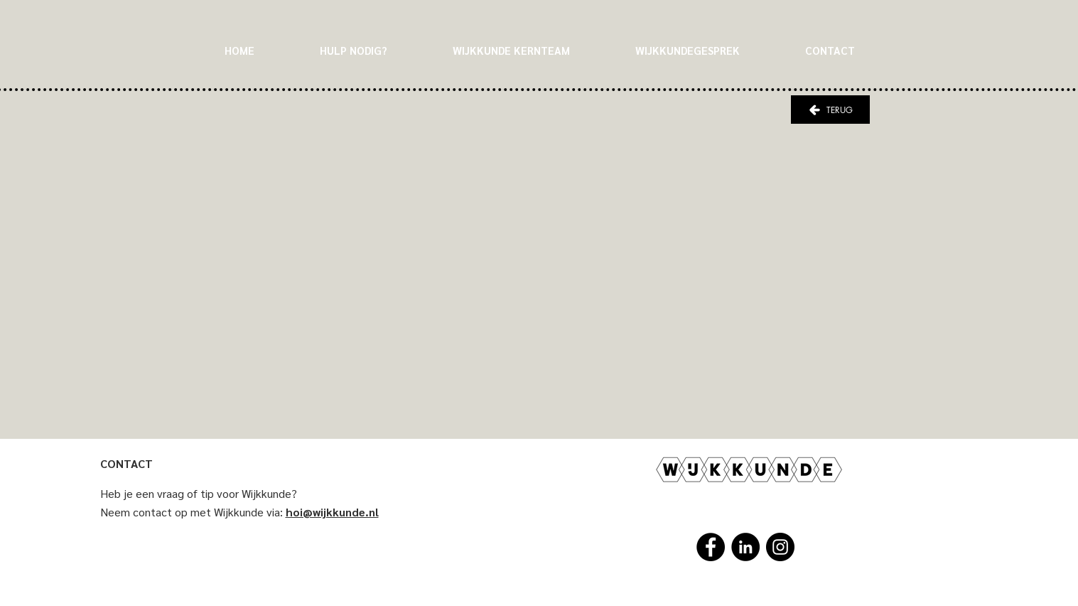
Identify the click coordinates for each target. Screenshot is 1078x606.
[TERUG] (830, 109)
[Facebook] (710, 547)
